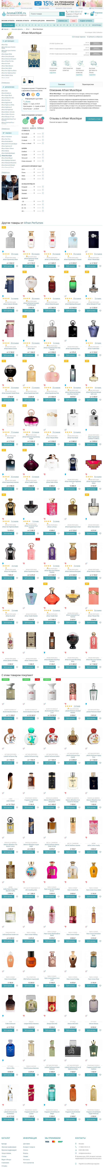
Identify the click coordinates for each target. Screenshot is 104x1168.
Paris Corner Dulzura (73, 934)
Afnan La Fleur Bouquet (52, 259)
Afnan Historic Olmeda (8, 112)
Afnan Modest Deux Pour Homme (9, 119)
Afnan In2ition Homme (8, 114)
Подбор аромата (86, 21)
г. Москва (11, 8)
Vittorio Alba (10, 1068)
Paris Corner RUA (73, 890)
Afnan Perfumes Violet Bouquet (31, 259)
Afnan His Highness (7, 109)
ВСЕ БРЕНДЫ (96, 25)
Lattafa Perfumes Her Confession (10, 1112)
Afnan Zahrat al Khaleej (10, 660)
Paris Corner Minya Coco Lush (52, 979)
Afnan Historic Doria (7, 75)
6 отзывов (14, 298)
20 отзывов (15, 343)
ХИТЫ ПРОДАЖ (8, 25)
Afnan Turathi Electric (31, 616)
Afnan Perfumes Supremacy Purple (31, 437)
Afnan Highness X (7, 107)
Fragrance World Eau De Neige (52, 1112)
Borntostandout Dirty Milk (31, 711)
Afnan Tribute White (52, 437)
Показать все (6, 82)
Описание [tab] (61, 84)
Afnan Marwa (5, 151)
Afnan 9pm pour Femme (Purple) (9, 51)
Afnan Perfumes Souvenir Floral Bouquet (31, 304)
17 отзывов (35, 387)
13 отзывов (98, 254)
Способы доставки (26, 8)
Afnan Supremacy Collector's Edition (93, 437)
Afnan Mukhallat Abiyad (8, 153)
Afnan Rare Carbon (93, 527)
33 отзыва (14, 254)
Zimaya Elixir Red (52, 1023)
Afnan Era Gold (6, 63)
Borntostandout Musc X (10, 711)
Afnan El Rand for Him (8, 98)
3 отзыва (98, 298)
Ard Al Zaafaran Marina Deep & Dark (52, 845)
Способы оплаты (44, 8)
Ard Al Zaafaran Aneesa (72, 845)
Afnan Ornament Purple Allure (94, 482)
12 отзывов (56, 387)
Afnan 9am (5, 44)
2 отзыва (56, 343)
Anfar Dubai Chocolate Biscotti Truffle (10, 890)
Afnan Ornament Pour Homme (31, 526)
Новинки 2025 (62, 21)
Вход (92, 8)
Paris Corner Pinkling (31, 934)
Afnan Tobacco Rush (31, 660)
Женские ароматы (8, 20)
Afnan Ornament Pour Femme (72, 616)
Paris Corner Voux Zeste (93, 890)
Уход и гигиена (6, 1153)
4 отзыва (98, 343)
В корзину (8, 266)
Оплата (25, 1150)
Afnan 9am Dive (6, 139)
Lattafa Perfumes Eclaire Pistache (52, 1068)
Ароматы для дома (38, 20)
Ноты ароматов (28, 1163)
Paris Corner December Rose (94, 934)
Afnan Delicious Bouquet (9, 59)
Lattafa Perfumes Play (10, 756)
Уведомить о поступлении (96, 43)
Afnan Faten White (7, 68)
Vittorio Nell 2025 (73, 1023)
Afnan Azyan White (7, 54)
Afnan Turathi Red (52, 616)
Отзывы (4, 1166)
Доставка (26, 1144)
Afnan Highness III (7, 102)
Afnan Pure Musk (73, 437)
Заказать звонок (72, 16)
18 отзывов (35, 298)
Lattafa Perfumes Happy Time (93, 756)
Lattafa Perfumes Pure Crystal (73, 756)
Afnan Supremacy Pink (52, 393)
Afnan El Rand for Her (8, 61)
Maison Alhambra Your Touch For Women (73, 800)
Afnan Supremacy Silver (10, 259)
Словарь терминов (79, 37)
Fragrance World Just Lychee (31, 1112)
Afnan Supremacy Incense (10, 482)
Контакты (26, 1159)
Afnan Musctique (7, 155)
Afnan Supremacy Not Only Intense (52, 348)
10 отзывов (77, 254)
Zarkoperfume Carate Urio (10, 934)
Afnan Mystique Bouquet (8, 160)
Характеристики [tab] (88, 84)
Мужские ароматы (22, 20)
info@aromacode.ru (85, 1153)
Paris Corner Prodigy (73, 979)
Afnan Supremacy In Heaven (72, 259)
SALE (73, 21)
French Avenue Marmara (31, 1068)
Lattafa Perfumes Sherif (93, 711)
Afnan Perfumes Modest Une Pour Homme (72, 393)
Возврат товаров (29, 1147)
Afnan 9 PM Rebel (7, 136)
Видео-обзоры (6, 1159)
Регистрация (98, 8)
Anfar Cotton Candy (94, 845)
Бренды (4, 1144)
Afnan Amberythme (7, 141)
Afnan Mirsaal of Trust (8, 116)
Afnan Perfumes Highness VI (73, 482)
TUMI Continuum (10, 1023)
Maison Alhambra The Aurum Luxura (10, 845)
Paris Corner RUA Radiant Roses (52, 890)
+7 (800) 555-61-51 (75, 12)
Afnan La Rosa (51, 527)
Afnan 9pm (5, 90)
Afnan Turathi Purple (31, 482)
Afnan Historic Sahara (8, 148)
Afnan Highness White (8, 105)
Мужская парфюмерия (9, 1150)
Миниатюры (50, 20)
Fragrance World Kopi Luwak (31, 800)
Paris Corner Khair (93, 979)
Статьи (4, 1156)
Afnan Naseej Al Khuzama (9, 162)
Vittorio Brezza (93, 1023)
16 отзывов (56, 254)
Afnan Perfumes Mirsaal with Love (93, 393)
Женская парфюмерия (9, 1147)
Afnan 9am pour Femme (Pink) (8, 47)
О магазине (5, 1163)
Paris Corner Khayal (10, 979)
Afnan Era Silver (6, 100)
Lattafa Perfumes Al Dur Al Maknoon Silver (73, 1068)
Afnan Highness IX (7, 146)
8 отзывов (77, 387)
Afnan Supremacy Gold (31, 393)
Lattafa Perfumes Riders (52, 756)
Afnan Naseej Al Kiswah (8, 165)
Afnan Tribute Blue (93, 259)
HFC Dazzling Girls (31, 890)
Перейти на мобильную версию (89, 1164)
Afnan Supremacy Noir (73, 348)
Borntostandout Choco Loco (52, 711)
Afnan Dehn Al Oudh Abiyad (9, 143)
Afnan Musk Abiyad (7, 158)
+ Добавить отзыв (94, 119)
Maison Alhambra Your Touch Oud (94, 800)
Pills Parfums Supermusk (31, 979)
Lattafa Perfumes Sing (31, 756)
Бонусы (25, 1153)
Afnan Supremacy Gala (31, 571)
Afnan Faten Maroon (7, 66)
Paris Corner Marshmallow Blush (52, 934)
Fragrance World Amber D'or (72, 1112)
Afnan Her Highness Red (9, 73)
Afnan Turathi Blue (93, 348)
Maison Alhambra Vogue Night (31, 845)
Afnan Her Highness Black (9, 70)
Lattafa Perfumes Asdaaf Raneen (73, 711)
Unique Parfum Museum (31, 1023)
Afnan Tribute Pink (93, 616)
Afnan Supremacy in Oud (72, 527)
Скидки (81, 8)
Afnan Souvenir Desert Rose (10, 393)
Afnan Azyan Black (7, 95)
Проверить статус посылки (64, 8)
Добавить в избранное (94, 37)
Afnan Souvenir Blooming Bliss (73, 660)
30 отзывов (35, 254)
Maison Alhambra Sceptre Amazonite (52, 800)
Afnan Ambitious (6, 93)
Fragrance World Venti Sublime (93, 1068)
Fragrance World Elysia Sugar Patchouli (94, 1112)
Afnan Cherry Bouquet (8, 56)
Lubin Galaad (10, 801)
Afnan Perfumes (33, 222)
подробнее (53, 72)
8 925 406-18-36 (83, 1150)
